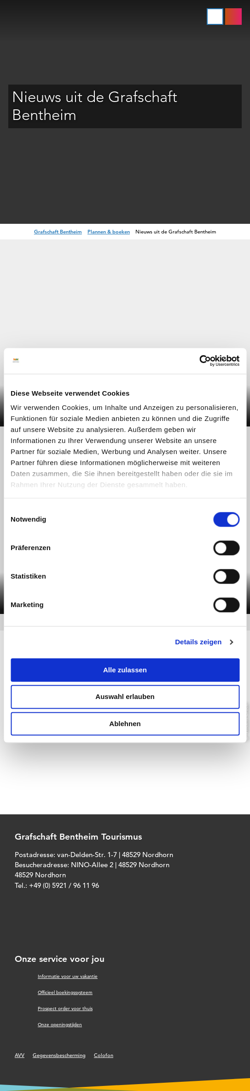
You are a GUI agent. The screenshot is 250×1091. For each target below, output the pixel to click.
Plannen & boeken (108, 231)
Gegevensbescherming (59, 1055)
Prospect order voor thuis (65, 1008)
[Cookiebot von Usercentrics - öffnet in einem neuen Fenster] (199, 361)
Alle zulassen (125, 670)
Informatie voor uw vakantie (68, 976)
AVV (19, 1055)
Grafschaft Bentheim (58, 231)
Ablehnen (124, 723)
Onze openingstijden (60, 1025)
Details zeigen (198, 642)
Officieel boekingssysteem (65, 992)
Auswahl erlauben (124, 697)
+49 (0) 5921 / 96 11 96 (64, 885)
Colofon (103, 1055)
